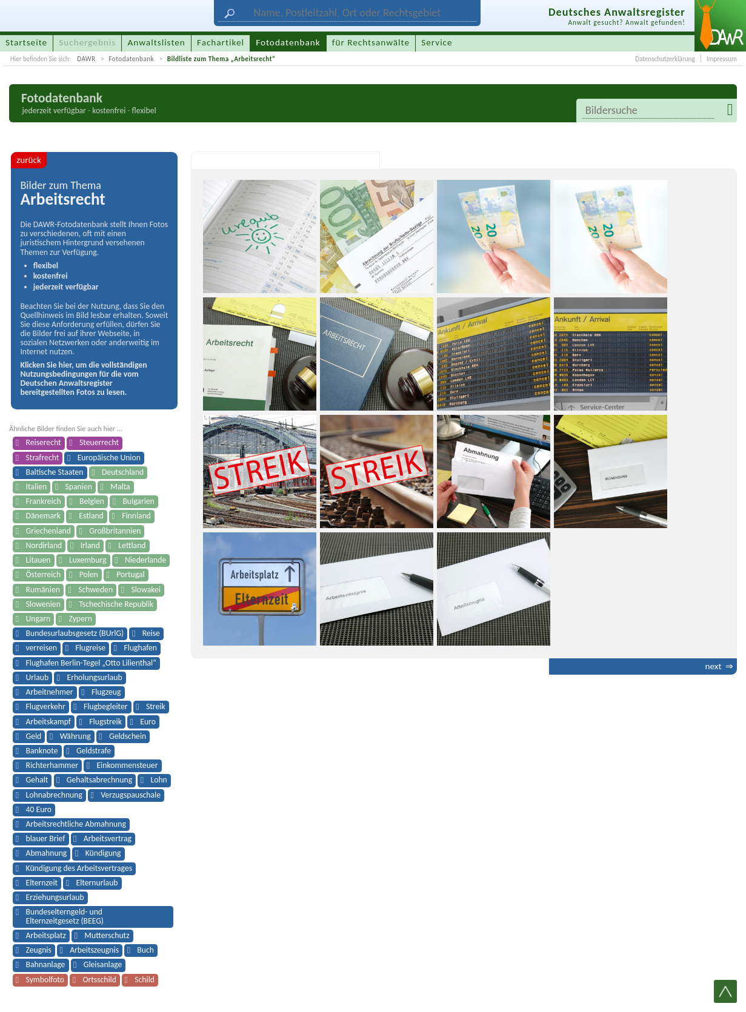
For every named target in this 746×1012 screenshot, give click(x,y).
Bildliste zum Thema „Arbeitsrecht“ (221, 59)
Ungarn (38, 618)
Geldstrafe (93, 751)
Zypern (80, 618)
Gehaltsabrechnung (99, 780)
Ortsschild (99, 979)
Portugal (130, 574)
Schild (145, 979)
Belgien (91, 501)
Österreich (43, 574)
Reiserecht (43, 442)
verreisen (41, 648)
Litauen (38, 560)
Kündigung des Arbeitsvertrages (79, 868)
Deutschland (123, 472)
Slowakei (145, 589)
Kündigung (103, 853)
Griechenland (48, 531)
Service (436, 42)
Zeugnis (39, 950)
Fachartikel (220, 42)
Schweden (95, 589)
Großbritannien (115, 531)
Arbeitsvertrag (108, 838)
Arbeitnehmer (49, 692)
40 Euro (39, 809)
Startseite (26, 42)
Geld (34, 736)
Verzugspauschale (131, 795)
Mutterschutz (106, 935)
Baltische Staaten (55, 472)
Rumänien (43, 589)
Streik (155, 706)
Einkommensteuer (127, 765)
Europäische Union (109, 457)
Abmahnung (46, 853)
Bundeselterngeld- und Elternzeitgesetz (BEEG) (65, 916)
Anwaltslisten (156, 42)
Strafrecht (42, 457)
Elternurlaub (97, 883)
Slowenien (43, 604)
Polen (88, 574)
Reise (151, 633)
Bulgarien (138, 501)
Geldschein (127, 736)
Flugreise (90, 648)
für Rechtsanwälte (371, 42)
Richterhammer (52, 765)
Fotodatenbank (131, 59)
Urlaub (37, 677)
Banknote (42, 751)
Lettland (131, 545)
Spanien (78, 486)
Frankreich (43, 501)
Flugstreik (105, 721)
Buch (145, 950)
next (713, 666)
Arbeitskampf (48, 721)
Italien (36, 486)
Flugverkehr (45, 706)
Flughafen (140, 648)
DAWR (86, 59)
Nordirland (44, 545)
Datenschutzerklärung (664, 59)
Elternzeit (42, 883)
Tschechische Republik (116, 604)
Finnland (136, 516)
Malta (120, 486)
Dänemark (43, 516)
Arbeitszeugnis (94, 950)
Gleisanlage (103, 964)
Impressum (722, 59)
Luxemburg (88, 560)
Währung (75, 736)
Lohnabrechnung (54, 795)
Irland (90, 545)
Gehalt (37, 780)
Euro (148, 721)
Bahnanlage (45, 964)
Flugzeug (106, 692)
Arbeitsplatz (46, 935)
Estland (91, 516)
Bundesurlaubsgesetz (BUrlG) (75, 633)
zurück (28, 159)
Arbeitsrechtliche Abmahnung (76, 824)
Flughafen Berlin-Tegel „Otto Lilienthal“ (91, 663)
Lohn (158, 780)
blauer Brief (45, 838)
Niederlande (145, 560)
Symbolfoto (45, 979)
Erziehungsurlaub (55, 897)
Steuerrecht (99, 442)
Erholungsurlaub (94, 677)
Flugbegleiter (106, 706)
